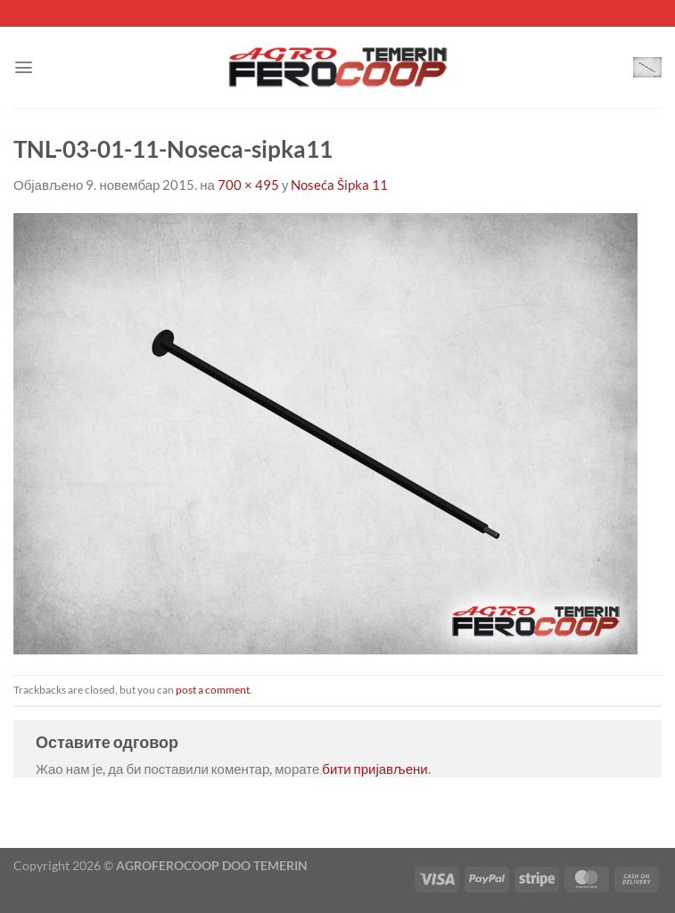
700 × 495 (248, 185)
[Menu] (23, 67)
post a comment (213, 689)
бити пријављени (374, 769)
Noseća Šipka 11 (339, 185)
